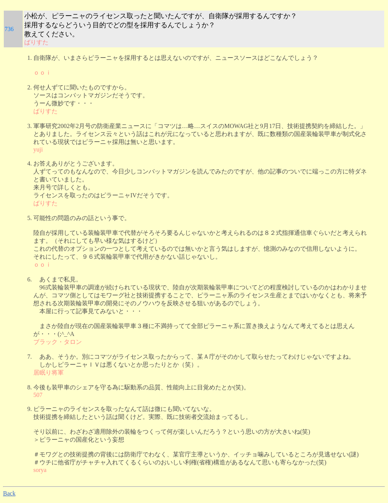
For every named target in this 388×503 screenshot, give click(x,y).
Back (9, 493)
